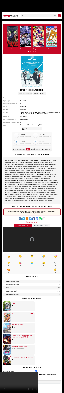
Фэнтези (42, 93)
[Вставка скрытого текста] (38, 343)
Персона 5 (9, 281)
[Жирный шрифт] (5, 343)
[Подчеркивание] (10, 343)
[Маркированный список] (21, 343)
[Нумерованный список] (24, 343)
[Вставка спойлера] (35, 343)
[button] (28, 51)
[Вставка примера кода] (33, 343)
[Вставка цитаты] (30, 343)
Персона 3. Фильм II (12, 278)
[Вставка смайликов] (27, 343)
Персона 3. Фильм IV (12, 288)
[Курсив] (7, 343)
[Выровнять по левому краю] (13, 343)
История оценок (46, 149)
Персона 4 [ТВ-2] (11, 284)
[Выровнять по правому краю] (18, 343)
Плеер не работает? (32, 222)
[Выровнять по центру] (15, 343)
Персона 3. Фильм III (12, 274)
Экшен (36, 93)
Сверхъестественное (25, 93)
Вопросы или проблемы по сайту (40, 384)
